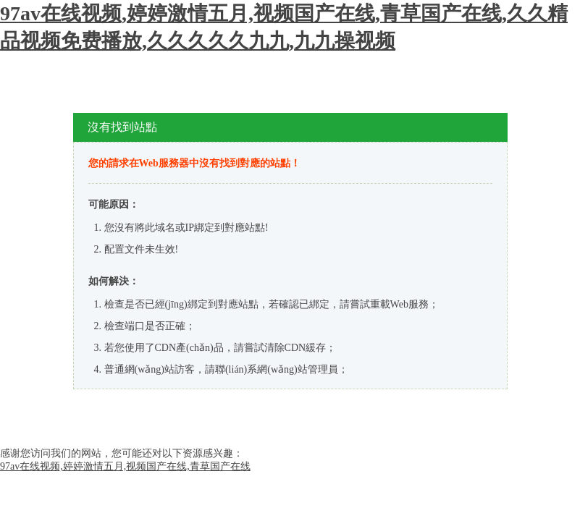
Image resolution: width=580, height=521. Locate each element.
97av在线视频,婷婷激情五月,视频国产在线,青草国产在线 (125, 466)
